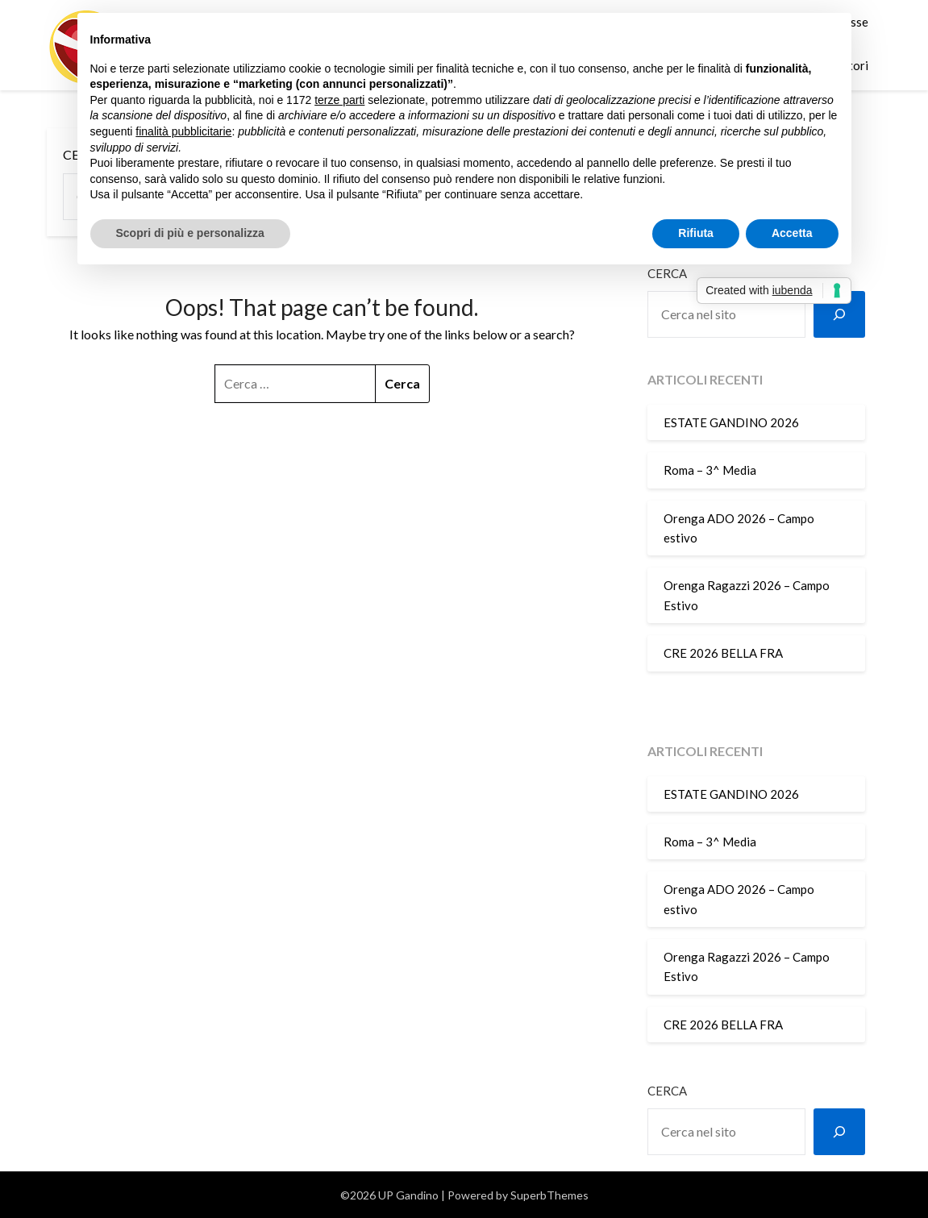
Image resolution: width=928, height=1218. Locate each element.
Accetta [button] (792, 233)
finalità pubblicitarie (183, 131)
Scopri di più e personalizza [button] (190, 233)
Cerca (667, 1090)
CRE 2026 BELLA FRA (723, 653)
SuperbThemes (549, 1195)
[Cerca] (839, 314)
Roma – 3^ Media (710, 470)
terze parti (339, 100)
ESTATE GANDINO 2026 (731, 422)
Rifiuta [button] (696, 233)
